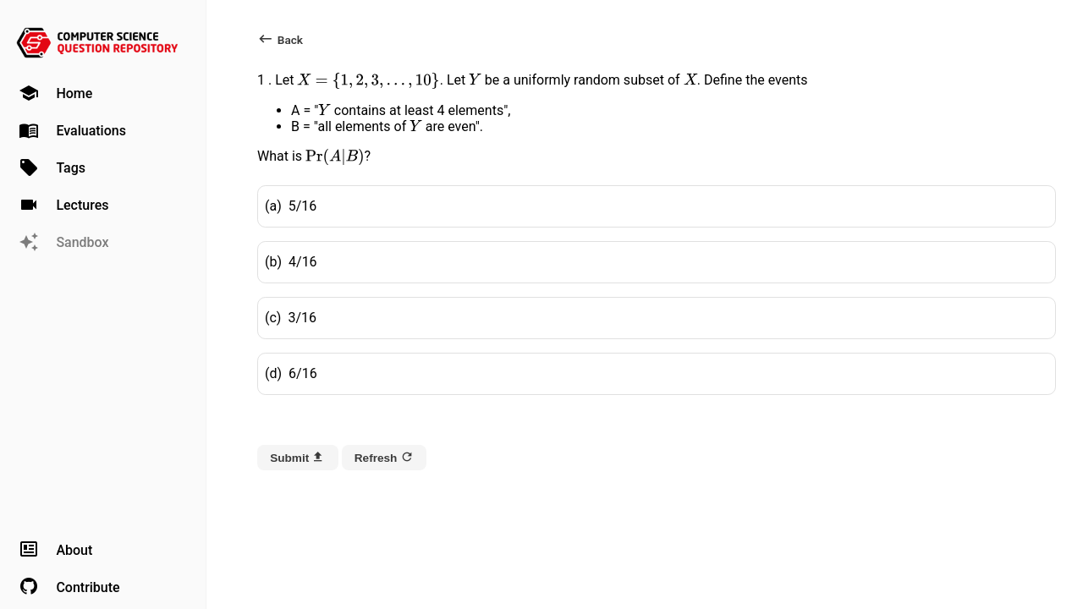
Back (280, 39)
